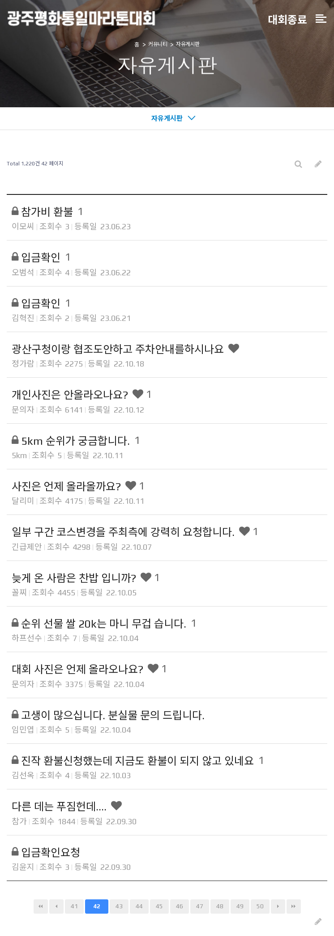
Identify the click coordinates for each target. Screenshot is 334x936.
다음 (278, 906)
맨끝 (294, 906)
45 (159, 906)
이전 (56, 906)
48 (219, 906)
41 (74, 906)
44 (139, 906)
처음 (41, 906)
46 (179, 906)
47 (199, 906)
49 (240, 906)
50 (260, 906)
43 (119, 906)
